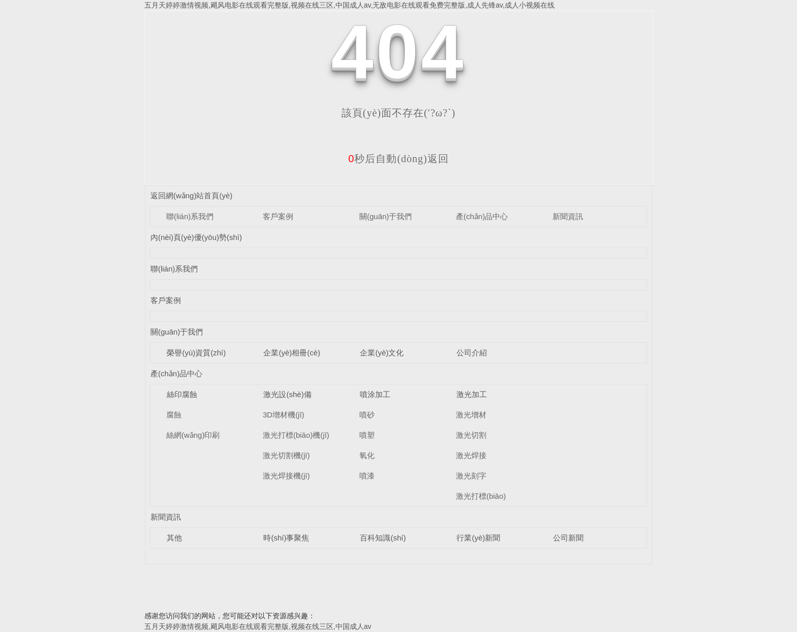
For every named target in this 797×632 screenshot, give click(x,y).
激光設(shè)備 (287, 394)
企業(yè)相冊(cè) (291, 352)
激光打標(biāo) (481, 496)
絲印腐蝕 (182, 394)
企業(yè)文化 (382, 352)
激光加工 (471, 394)
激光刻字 (471, 475)
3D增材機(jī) (283, 414)
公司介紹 (471, 352)
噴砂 (367, 414)
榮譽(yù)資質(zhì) (196, 352)
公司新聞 (568, 537)
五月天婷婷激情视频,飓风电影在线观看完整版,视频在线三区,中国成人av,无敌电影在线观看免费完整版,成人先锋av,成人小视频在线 (349, 5)
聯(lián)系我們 (189, 216)
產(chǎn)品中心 (482, 216)
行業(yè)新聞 (478, 537)
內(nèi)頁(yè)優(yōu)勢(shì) (196, 237)
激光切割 (471, 435)
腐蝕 (173, 414)
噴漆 (367, 475)
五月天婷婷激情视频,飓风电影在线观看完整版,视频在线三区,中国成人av (257, 626)
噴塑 (367, 435)
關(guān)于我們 (385, 216)
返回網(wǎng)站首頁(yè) (191, 195)
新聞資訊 (568, 216)
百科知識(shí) (383, 537)
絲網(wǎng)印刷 (193, 435)
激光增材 (471, 414)
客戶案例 (278, 216)
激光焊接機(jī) (286, 475)
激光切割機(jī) (286, 455)
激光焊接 (471, 455)
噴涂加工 (375, 394)
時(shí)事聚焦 (286, 537)
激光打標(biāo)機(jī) (296, 435)
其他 (174, 537)
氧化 (367, 455)
